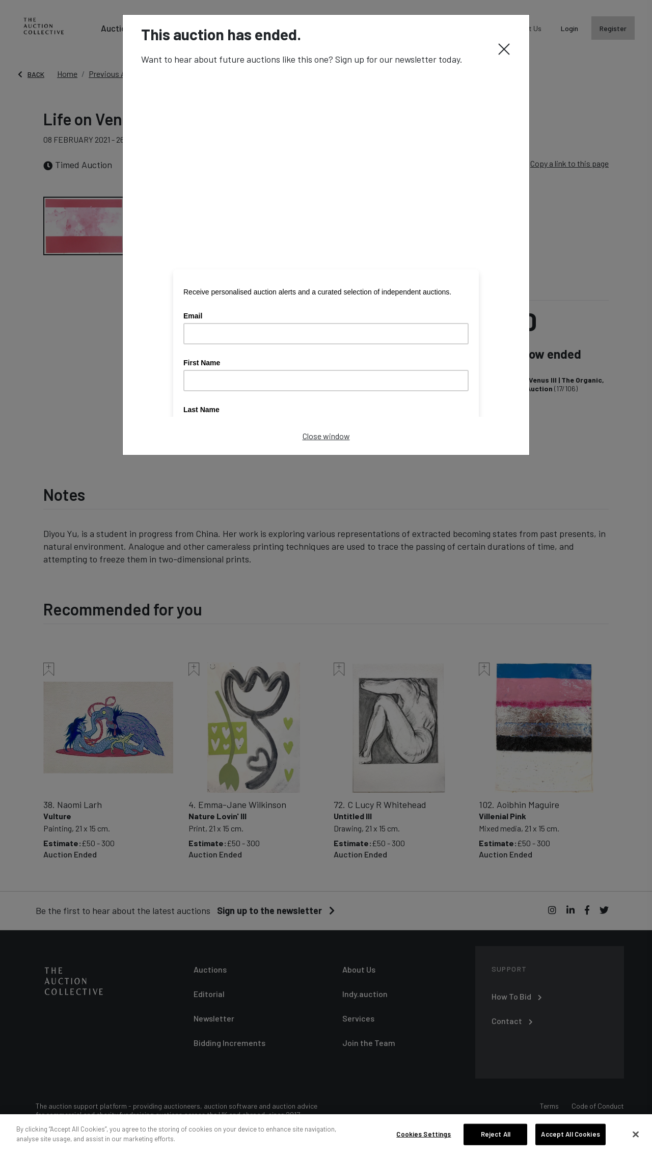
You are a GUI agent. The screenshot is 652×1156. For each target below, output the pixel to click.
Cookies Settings (423, 1134)
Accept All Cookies (570, 1134)
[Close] (504, 48)
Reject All (495, 1134)
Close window (326, 436)
